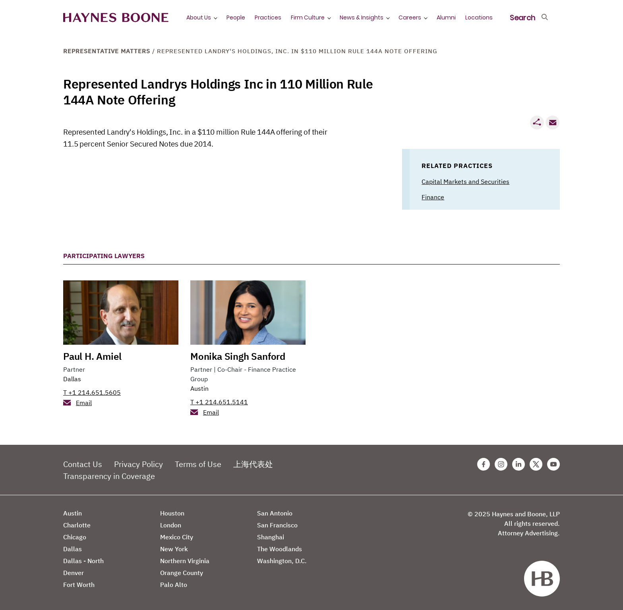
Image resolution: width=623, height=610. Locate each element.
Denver (73, 573)
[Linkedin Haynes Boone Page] (518, 464)
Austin (199, 388)
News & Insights (361, 17)
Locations (479, 17)
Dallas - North (83, 561)
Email (84, 403)
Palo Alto (173, 585)
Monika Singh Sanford (237, 356)
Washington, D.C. (282, 561)
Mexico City (176, 537)
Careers (410, 17)
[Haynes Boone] (115, 18)
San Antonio (274, 513)
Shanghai (270, 537)
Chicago (74, 537)
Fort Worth (79, 585)
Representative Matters (106, 51)
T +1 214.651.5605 (92, 392)
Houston (172, 513)
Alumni (446, 17)
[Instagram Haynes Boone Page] (501, 464)
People (235, 17)
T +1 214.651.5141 (219, 402)
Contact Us (82, 464)
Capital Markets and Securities (465, 181)
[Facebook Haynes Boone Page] (483, 464)
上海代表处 (253, 464)
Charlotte (77, 525)
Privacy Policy (138, 464)
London (170, 525)
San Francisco (277, 525)
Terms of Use (198, 464)
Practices (268, 17)
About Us (198, 17)
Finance (433, 197)
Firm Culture (308, 17)
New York (174, 549)
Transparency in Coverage (109, 476)
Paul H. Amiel (92, 356)
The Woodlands (279, 549)
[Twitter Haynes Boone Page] (536, 464)
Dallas (72, 379)
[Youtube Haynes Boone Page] (553, 464)
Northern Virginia (184, 561)
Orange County (181, 573)
